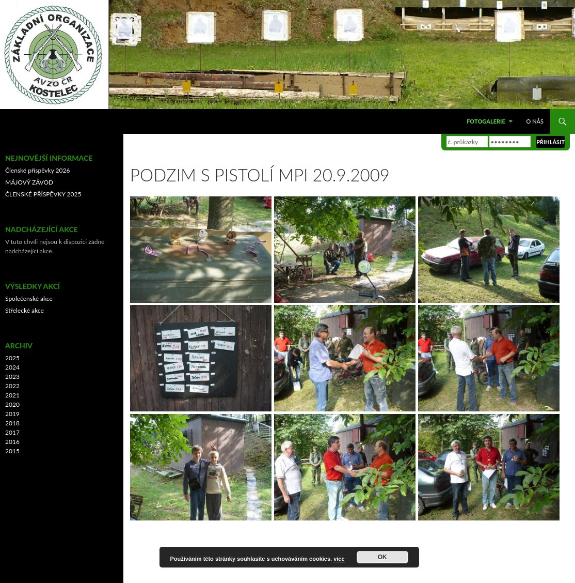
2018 (12, 423)
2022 (12, 386)
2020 (12, 404)
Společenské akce (29, 298)
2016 (12, 442)
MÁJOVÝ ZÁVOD (29, 182)
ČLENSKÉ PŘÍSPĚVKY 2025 (43, 194)
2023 (12, 376)
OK (382, 557)
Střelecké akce (24, 310)
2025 (12, 358)
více (338, 559)
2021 (12, 395)
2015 (12, 451)
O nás (535, 121)
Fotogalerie (486, 121)
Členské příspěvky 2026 (37, 170)
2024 (12, 367)
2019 (12, 414)
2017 (12, 432)
